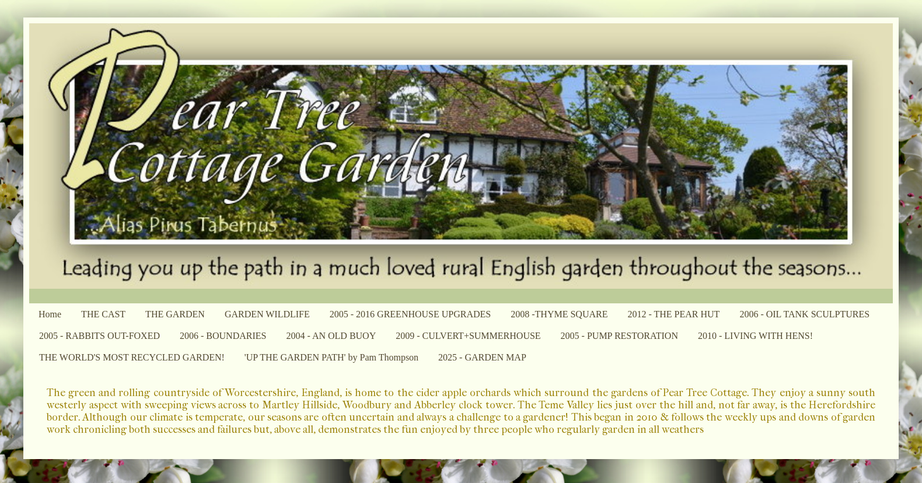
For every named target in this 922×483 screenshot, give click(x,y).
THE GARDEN (175, 314)
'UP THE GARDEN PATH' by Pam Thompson (331, 357)
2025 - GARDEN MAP (482, 357)
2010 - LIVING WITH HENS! (755, 336)
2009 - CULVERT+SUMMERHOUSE (468, 336)
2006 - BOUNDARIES (223, 336)
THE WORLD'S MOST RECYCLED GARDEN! (132, 357)
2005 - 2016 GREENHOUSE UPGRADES (410, 314)
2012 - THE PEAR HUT (673, 314)
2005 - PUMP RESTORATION (619, 336)
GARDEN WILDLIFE (267, 314)
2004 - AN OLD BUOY (331, 336)
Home (50, 314)
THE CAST (103, 314)
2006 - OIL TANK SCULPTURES (804, 314)
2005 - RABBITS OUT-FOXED (99, 336)
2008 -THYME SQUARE (559, 314)
